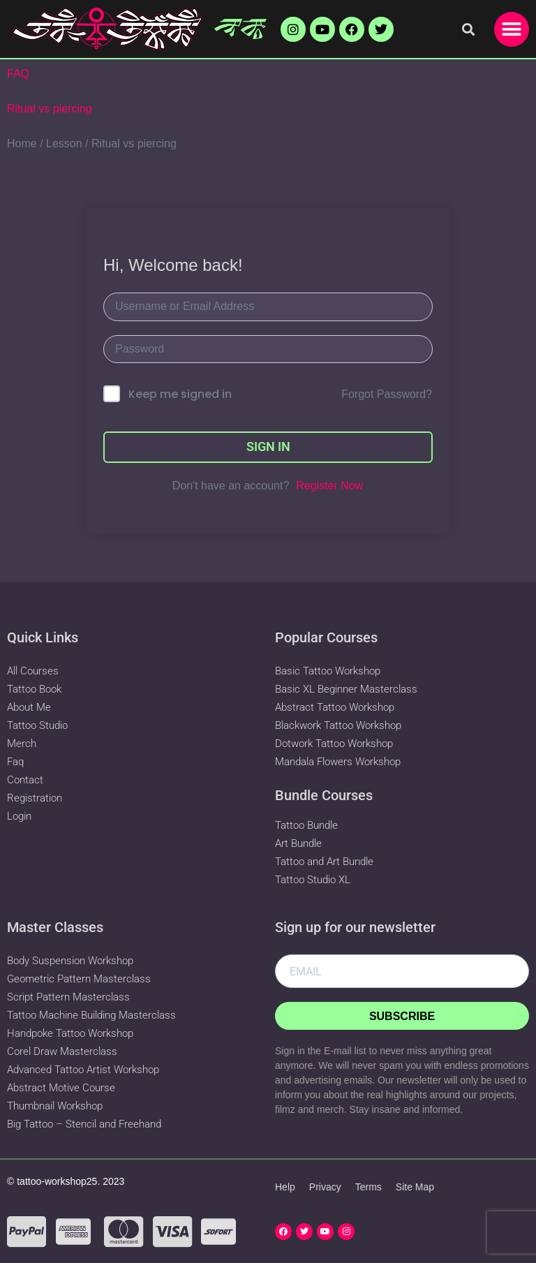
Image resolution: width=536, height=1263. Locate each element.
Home (22, 143)
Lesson (64, 143)
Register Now (329, 486)
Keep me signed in (180, 394)
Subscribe (402, 1016)
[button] (468, 28)
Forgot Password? (386, 394)
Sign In (268, 446)
